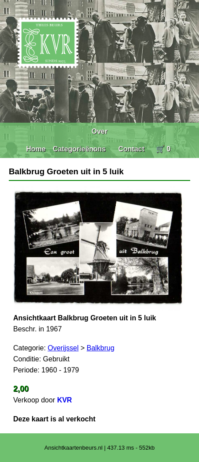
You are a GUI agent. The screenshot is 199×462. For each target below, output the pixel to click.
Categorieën (73, 149)
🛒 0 (163, 149)
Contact (131, 149)
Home (35, 149)
